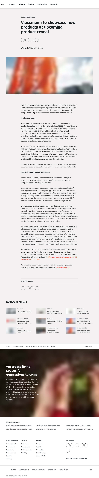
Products (12, 4)
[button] (89, 346)
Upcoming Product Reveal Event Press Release (40, 346)
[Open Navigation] (2, 4)
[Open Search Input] (92, 4)
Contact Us (53, 4)
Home (8, 346)
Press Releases (18, 346)
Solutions (22, 4)
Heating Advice (42, 4)
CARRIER (24, 476)
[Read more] (19, 311)
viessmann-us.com (63, 267)
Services (31, 4)
